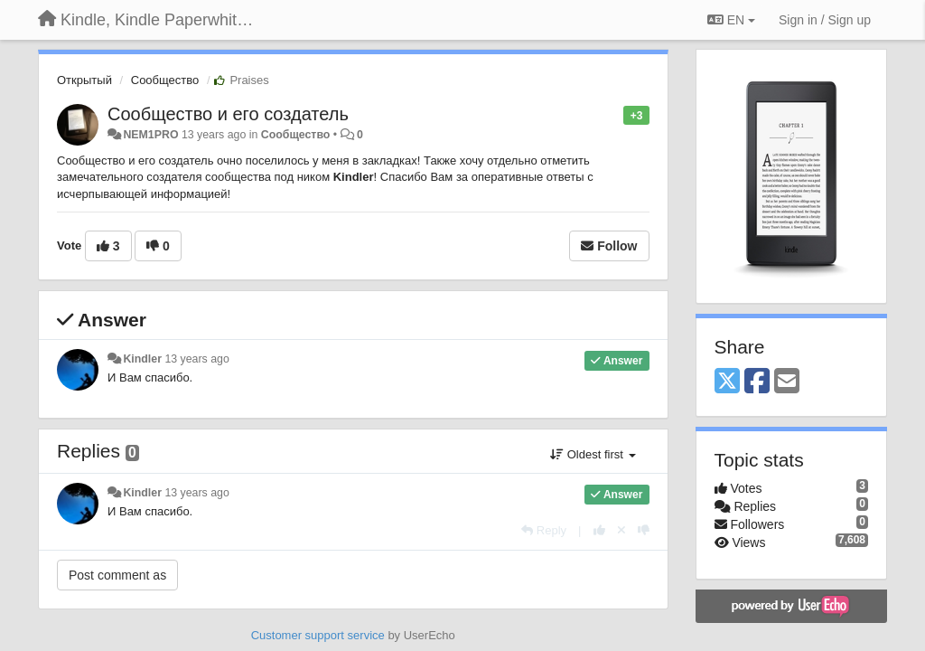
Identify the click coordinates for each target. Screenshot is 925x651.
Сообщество (165, 80)
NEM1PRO (150, 134)
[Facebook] (757, 382)
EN (731, 20)
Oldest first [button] (592, 454)
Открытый (84, 80)
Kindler (142, 359)
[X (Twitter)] (727, 382)
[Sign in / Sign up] (824, 20)
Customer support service (318, 635)
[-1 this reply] (643, 530)
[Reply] (543, 530)
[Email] (786, 382)
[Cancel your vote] (621, 530)
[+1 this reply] (599, 530)
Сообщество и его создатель (228, 114)
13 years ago (196, 359)
